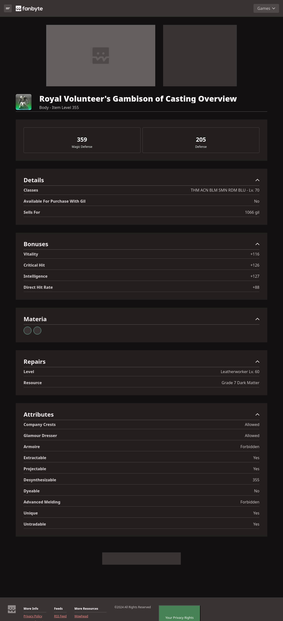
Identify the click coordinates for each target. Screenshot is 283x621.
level (29, 371)
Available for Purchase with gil (54, 201)
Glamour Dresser (40, 435)
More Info (31, 609)
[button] (141, 181)
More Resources (86, 609)
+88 (256, 287)
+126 (254, 265)
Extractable (35, 457)
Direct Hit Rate (38, 287)
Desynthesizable (40, 479)
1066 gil (252, 212)
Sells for (32, 212)
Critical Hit (34, 265)
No (256, 201)
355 (256, 479)
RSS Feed (60, 616)
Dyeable (32, 490)
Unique (31, 513)
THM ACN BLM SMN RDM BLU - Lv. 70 (225, 190)
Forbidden (250, 446)
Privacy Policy (33, 616)
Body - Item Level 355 (59, 107)
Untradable (35, 524)
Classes (31, 190)
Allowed (252, 424)
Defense (201, 147)
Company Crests (40, 424)
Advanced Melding (42, 502)
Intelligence (35, 276)
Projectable (35, 468)
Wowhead (81, 616)
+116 (254, 254)
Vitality (31, 254)
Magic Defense (82, 147)
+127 (254, 276)
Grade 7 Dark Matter (240, 382)
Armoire (32, 446)
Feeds (58, 609)
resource (33, 382)
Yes (256, 457)
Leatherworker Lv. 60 (240, 371)
